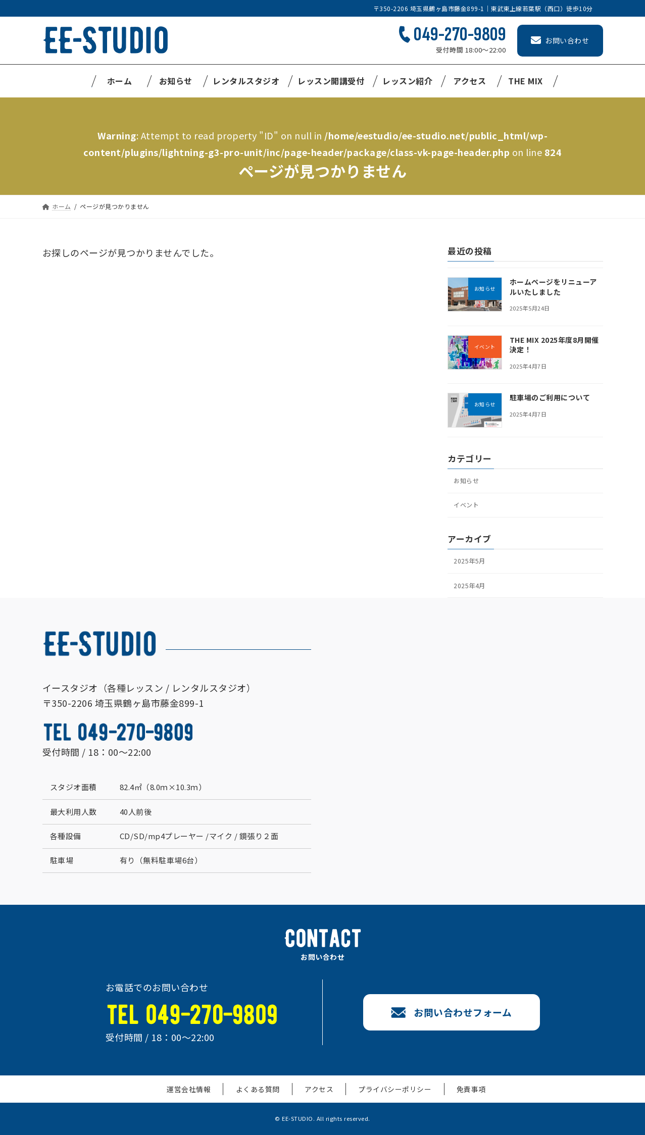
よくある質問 (263, 1096)
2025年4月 (470, 591)
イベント (467, 507)
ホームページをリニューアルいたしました (553, 287)
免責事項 (459, 1096)
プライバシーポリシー (389, 1096)
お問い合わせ (560, 40)
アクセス (318, 1096)
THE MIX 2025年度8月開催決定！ (554, 345)
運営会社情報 (201, 1096)
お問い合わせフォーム (455, 1019)
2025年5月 (470, 566)
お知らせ (467, 481)
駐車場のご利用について (549, 397)
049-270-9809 (460, 34)
